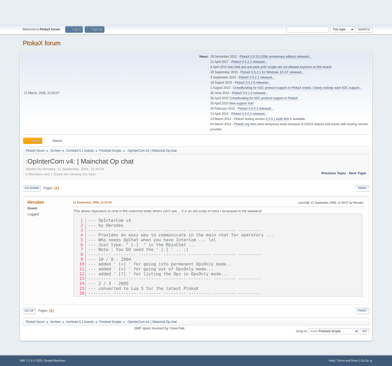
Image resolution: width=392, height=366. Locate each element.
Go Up (29, 310)
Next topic (357, 173)
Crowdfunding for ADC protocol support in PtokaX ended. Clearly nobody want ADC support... (297, 88)
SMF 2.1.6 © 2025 (30, 360)
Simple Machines (54, 360)
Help (332, 360)
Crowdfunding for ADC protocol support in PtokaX (263, 98)
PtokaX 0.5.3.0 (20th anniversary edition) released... (275, 56)
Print (362, 188)
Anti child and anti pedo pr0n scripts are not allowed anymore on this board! (279, 67)
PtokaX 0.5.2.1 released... (257, 77)
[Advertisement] (196, 11)
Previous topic (333, 173)
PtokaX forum (41, 42)
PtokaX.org (241, 124)
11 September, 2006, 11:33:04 (92, 202)
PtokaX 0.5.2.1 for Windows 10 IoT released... (272, 72)
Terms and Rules (347, 360)
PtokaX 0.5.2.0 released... (253, 82)
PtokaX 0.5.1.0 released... (250, 93)
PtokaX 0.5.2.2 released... (249, 62)
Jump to (301, 331)
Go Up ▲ (367, 360)
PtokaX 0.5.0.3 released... (256, 108)
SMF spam (142, 328)
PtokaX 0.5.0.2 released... (249, 114)
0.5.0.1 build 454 (277, 119)
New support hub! (241, 103)
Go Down (31, 188)
